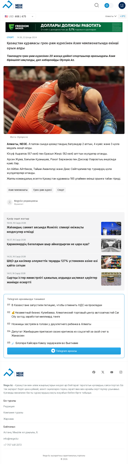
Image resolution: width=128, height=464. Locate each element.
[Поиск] (96, 5)
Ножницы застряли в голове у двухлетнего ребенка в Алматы (51, 324)
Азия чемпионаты (18, 190)
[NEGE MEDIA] (12, 4)
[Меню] (122, 5)
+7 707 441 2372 (13, 444)
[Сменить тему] (109, 5)
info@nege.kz (11, 438)
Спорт (10, 37)
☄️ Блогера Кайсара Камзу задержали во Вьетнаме (45, 343)
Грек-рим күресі (42, 190)
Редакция (9, 406)
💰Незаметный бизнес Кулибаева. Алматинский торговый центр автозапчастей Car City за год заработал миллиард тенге (65, 314)
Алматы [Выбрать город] (111, 16)
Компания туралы (13, 412)
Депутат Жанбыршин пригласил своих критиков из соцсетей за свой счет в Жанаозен (60, 333)
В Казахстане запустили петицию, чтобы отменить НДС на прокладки (57, 305)
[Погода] (122, 16)
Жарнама (9, 418)
